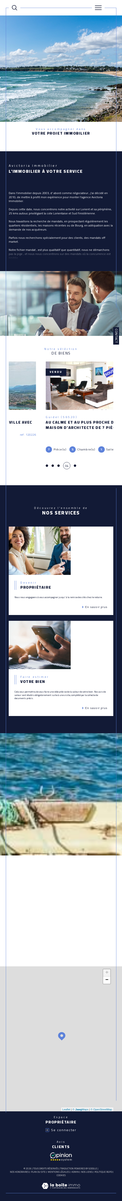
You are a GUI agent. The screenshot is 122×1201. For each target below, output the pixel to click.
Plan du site (38, 1167)
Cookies (61, 1171)
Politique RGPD (103, 1167)
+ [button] (106, 968)
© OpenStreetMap (101, 1105)
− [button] (106, 976)
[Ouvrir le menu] (98, 7)
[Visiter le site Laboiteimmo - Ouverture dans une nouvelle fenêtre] (61, 1186)
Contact (116, 336)
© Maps (81, 1105)
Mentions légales (58, 1167)
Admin (75, 1167)
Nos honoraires (19, 1167)
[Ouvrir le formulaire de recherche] (14, 8)
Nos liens (86, 1167)
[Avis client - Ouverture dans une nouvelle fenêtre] (61, 1152)
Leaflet (66, 1105)
